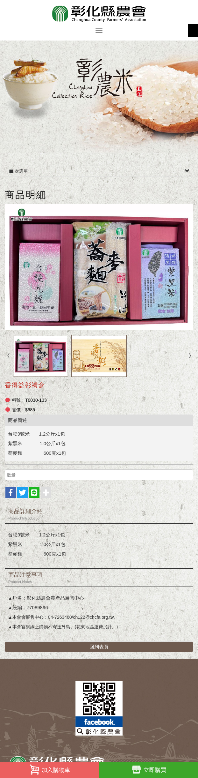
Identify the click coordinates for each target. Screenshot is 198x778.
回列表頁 (99, 646)
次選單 (99, 171)
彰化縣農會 (99, 13)
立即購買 (148, 769)
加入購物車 (49, 769)
